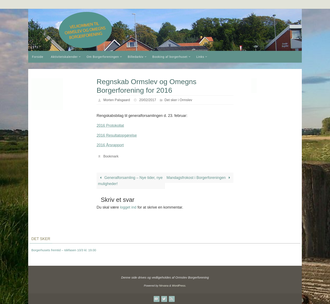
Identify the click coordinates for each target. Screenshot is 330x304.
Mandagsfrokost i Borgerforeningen (199, 178)
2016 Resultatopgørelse (117, 135)
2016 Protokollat (110, 125)
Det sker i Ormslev (178, 100)
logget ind (128, 207)
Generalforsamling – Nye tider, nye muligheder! (130, 181)
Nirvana (164, 285)
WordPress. (179, 285)
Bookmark (110, 156)
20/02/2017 (147, 100)
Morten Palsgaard (116, 100)
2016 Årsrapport (110, 145)
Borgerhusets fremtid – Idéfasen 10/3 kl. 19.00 (63, 250)
